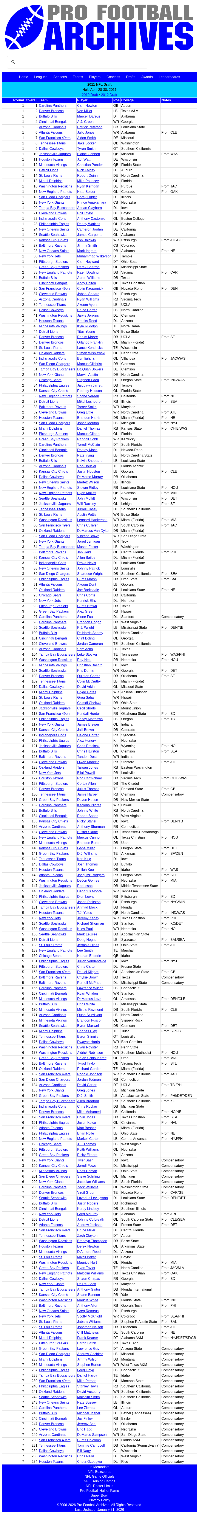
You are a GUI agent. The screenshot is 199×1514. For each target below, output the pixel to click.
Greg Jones (86, 1090)
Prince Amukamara (91, 202)
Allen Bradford (88, 1101)
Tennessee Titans (52, 143)
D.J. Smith (85, 1096)
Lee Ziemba (86, 1408)
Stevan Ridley (88, 487)
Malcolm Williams (90, 1273)
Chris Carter (86, 966)
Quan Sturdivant (89, 1015)
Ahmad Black (87, 907)
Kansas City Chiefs (53, 240)
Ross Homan (87, 1171)
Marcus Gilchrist (89, 364)
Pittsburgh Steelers (53, 261)
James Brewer (88, 724)
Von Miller (84, 111)
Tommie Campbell (91, 1445)
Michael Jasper (88, 1413)
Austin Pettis (86, 514)
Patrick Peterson (89, 127)
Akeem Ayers (87, 305)
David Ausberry (89, 1391)
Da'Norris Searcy (90, 633)
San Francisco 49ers (55, 138)
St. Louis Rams (50, 175)
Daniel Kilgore (88, 972)
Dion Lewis (85, 896)
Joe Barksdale (88, 590)
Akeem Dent (86, 584)
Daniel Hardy (87, 1375)
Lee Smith (85, 950)
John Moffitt (86, 498)
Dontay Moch (87, 450)
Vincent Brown (88, 536)
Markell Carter (88, 1139)
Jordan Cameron (90, 644)
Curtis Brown (87, 606)
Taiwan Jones (87, 767)
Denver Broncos (51, 111)
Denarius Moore (89, 891)
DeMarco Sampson (92, 1435)
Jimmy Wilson (88, 1359)
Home (23, 77)
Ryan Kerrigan (88, 186)
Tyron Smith (86, 148)
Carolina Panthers (52, 105)
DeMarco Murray (90, 477)
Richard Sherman (90, 923)
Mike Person (86, 1381)
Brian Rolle (85, 1133)
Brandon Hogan (89, 622)
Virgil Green (86, 1192)
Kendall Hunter (88, 713)
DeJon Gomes (88, 880)
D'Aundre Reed (89, 1252)
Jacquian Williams (91, 1182)
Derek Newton (88, 1246)
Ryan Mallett (86, 493)
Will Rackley (86, 504)
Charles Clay (87, 1031)
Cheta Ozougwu (89, 1461)
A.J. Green (85, 122)
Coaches (113, 77)
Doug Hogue (87, 939)
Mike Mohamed (89, 1112)
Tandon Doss (87, 757)
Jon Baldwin (86, 240)
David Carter (87, 1085)
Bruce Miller (86, 1230)
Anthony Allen (87, 1305)
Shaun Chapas (88, 1278)
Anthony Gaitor (88, 1289)
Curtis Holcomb (89, 1440)
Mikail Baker (86, 1257)
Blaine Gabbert (88, 154)
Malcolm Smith (88, 1397)
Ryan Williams (88, 299)
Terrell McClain (88, 444)
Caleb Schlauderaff (91, 1058)
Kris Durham (86, 670)
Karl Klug (84, 859)
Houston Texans (51, 159)
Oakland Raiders (52, 353)
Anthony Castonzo (91, 218)
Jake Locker (86, 143)
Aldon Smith (86, 138)
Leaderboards (169, 77)
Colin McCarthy (89, 681)
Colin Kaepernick (90, 288)
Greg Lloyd (85, 1370)
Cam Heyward (88, 261)
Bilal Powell (86, 773)
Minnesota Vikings (53, 165)
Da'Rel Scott (86, 1284)
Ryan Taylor (86, 1268)
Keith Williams (88, 1149)
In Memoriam (99, 1467)
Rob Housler (86, 466)
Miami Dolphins (50, 181)
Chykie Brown (88, 977)
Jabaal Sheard (88, 294)
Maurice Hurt (87, 1262)
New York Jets (50, 256)
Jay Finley (85, 1418)
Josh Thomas (87, 864)
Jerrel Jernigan (88, 541)
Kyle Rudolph (87, 326)
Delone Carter (88, 735)
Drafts (130, 77)
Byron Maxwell (88, 1026)
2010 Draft (90, 95)
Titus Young (86, 331)
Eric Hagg (84, 1429)
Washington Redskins (55, 186)
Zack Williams (88, 1187)
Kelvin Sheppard (89, 461)
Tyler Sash (85, 1160)
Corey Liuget (87, 197)
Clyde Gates (86, 692)
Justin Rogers (87, 1203)
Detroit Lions (48, 170)
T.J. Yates (84, 913)
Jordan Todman (89, 1079)
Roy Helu (84, 660)
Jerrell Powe (86, 1165)
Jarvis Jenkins (88, 315)
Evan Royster (87, 1047)
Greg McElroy (87, 1214)
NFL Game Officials (99, 1476)
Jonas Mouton (88, 423)
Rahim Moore (87, 337)
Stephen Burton (89, 1365)
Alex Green (85, 611)
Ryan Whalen (87, 993)
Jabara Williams (89, 1322)
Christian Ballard (89, 665)
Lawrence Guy (88, 1348)
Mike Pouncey (88, 181)
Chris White (86, 1004)
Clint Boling (86, 638)
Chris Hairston (88, 751)
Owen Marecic (88, 762)
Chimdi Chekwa (89, 703)
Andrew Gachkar (90, 1354)
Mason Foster (87, 547)
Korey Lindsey (88, 1209)
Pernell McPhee (89, 983)
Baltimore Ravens (52, 245)
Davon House (87, 800)
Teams (78, 77)
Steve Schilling (88, 1176)
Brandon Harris (88, 418)
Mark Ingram (87, 251)
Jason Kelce (86, 1122)
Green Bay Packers (54, 267)
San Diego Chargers (54, 197)
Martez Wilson (88, 482)
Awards (147, 77)
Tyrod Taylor (86, 1063)
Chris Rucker (87, 1106)
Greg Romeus (88, 1311)
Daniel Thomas (88, 428)
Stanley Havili (87, 1386)
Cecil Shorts (86, 708)
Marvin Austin (87, 374)
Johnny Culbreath (90, 1219)
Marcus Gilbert (88, 434)
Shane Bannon (88, 1295)
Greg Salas (85, 697)
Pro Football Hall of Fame (99, 1490)
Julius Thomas (88, 789)
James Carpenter (90, 235)
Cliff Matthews (88, 1332)
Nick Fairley (86, 170)
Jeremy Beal (86, 1424)
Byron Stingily (87, 1036)
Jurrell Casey (87, 509)
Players (94, 77)
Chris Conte (86, 595)
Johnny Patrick (88, 568)
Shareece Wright (90, 574)
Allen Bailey (86, 557)
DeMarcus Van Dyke (93, 531)
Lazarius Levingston (92, 1198)
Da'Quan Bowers (90, 369)
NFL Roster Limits (99, 1486)
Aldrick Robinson (90, 1052)
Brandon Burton (89, 843)
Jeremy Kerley (88, 918)
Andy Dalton (86, 283)
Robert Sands (87, 816)
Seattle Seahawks (52, 235)
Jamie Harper (87, 794)
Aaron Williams (88, 278)
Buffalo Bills (48, 116)
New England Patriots (55, 192)
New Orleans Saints (54, 229)
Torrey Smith (87, 407)
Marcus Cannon (89, 837)
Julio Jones (85, 132)
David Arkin (86, 687)
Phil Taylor (85, 213)
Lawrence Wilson (90, 988)
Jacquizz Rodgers (91, 875)
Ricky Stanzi (86, 821)
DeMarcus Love (89, 999)
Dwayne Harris (88, 1042)
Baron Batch (86, 1343)
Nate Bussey (87, 1402)
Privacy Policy (99, 1500)
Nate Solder (86, 192)
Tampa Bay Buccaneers (57, 208)
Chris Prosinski (88, 746)
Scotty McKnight (89, 1316)
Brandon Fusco (89, 1020)
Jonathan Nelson (90, 1327)
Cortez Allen (86, 783)
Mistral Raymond (90, 1009)
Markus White (87, 1300)
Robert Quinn (87, 175)
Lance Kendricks (90, 348)
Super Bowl (99, 1495)
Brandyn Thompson (92, 1241)
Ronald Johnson (89, 1074)
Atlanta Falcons (51, 132)
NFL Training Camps (99, 1481)
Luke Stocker (87, 654)
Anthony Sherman (91, 826)
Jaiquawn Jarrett (89, 385)
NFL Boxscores (99, 1472)
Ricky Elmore (87, 1155)
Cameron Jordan (90, 229)
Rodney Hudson (89, 391)
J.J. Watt (84, 159)
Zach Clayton (87, 1235)
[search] (76, 62)
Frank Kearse (87, 1338)
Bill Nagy (84, 1451)
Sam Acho (85, 649)
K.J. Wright (85, 627)
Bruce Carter (87, 310)
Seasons (60, 77)
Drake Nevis (86, 563)
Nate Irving (85, 455)
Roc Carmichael (89, 778)
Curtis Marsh (87, 579)
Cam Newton (87, 105)
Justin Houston (88, 471)
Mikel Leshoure (89, 401)
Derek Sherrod (88, 267)
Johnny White (87, 810)
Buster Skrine (87, 832)
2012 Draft (109, 95)
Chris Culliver (87, 525)
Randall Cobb (87, 439)
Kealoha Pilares (89, 805)
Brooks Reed (87, 321)
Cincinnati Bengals (53, 122)
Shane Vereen (88, 396)
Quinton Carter (88, 676)
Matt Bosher (86, 1128)
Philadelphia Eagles (54, 224)
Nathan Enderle (89, 956)
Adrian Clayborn (89, 208)
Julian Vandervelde (91, 961)
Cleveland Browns (53, 213)
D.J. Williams (87, 853)
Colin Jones (86, 1117)
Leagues (40, 77)
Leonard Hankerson (92, 520)
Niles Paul (85, 929)
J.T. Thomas (86, 1144)
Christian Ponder (90, 165)
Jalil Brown (85, 730)
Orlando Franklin (90, 342)
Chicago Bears (50, 380)
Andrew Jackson (89, 1225)
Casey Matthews (90, 719)
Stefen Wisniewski (91, 353)
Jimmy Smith (87, 245)
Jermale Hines (88, 945)
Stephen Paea (88, 380)
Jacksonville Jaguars (55, 154)
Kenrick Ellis (86, 600)
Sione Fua (85, 617)
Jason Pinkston (89, 902)
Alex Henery (86, 740)
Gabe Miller (86, 848)
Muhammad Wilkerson (94, 256)
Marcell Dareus (88, 116)
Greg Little (85, 412)
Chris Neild (85, 1456)
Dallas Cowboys (51, 148)
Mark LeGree (87, 934)
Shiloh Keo (85, 870)
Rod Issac (85, 886)
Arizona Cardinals (52, 127)
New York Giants (51, 202)
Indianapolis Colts (52, 218)
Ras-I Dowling (88, 272)
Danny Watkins (88, 224)
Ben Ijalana (85, 358)
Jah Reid (84, 552)
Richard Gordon (89, 1069)
